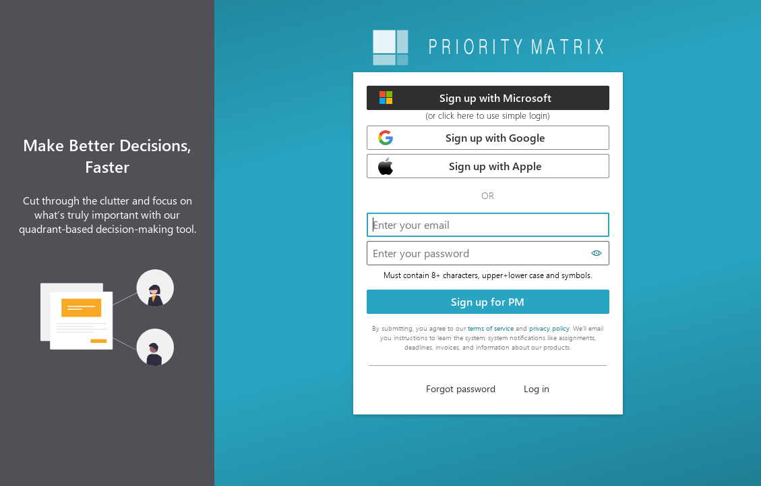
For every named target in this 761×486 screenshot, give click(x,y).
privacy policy (549, 328)
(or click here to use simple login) (487, 115)
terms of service (491, 328)
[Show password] (597, 253)
